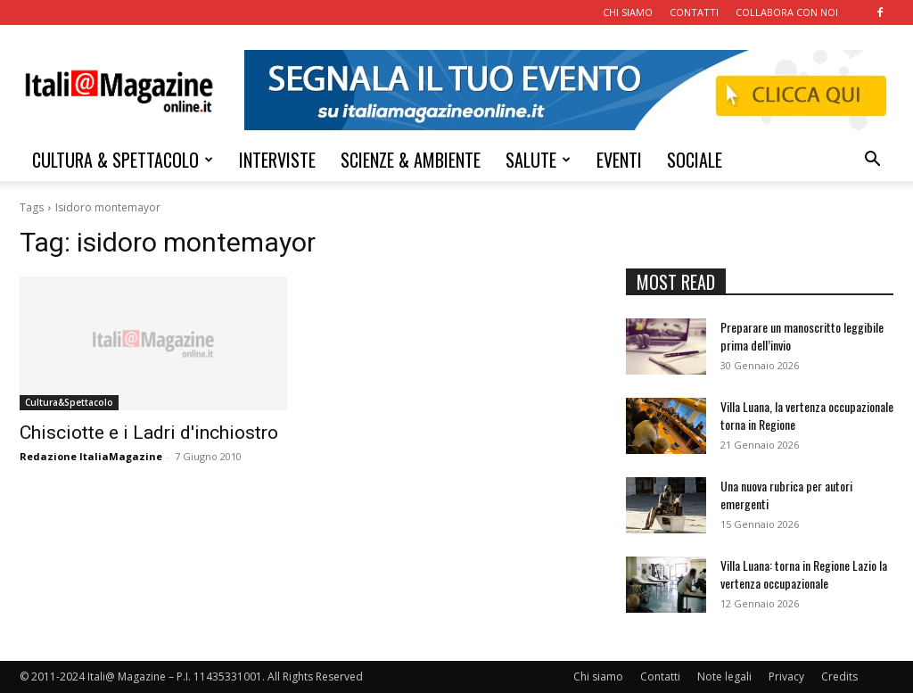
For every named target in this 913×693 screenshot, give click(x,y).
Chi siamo (598, 676)
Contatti (660, 676)
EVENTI (619, 159)
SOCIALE (694, 159)
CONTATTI (694, 12)
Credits (839, 676)
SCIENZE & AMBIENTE (411, 159)
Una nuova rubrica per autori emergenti (786, 494)
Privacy (786, 676)
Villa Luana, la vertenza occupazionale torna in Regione (806, 415)
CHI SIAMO (628, 12)
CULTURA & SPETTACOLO (122, 159)
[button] (872, 161)
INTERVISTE (277, 159)
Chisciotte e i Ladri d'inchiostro (149, 432)
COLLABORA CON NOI (787, 12)
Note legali (724, 676)
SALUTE (538, 159)
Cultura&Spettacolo (69, 402)
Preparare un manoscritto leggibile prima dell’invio (802, 336)
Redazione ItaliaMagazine (91, 456)
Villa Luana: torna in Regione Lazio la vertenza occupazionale (803, 574)
